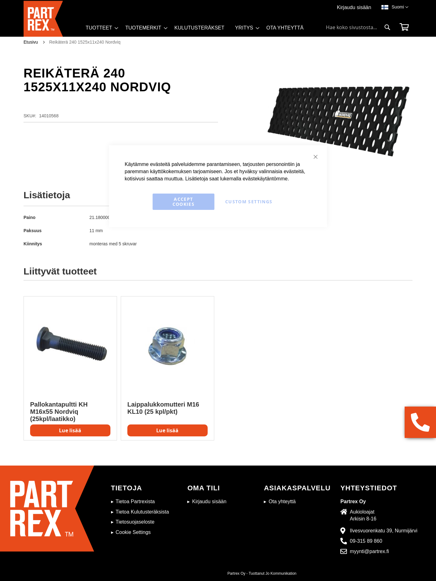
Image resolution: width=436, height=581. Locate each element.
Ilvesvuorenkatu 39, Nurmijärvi (383, 530)
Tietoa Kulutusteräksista (142, 511)
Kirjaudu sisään (354, 7)
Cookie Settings (133, 532)
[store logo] (53, 19)
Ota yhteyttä (282, 501)
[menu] (197, 30)
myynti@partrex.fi (369, 551)
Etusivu (31, 42)
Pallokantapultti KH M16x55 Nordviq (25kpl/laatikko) (59, 411)
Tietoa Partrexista (135, 501)
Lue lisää (70, 430)
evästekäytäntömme (265, 178)
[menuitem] (100, 28)
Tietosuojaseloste (135, 522)
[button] (399, 7)
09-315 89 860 (366, 541)
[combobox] (358, 27)
